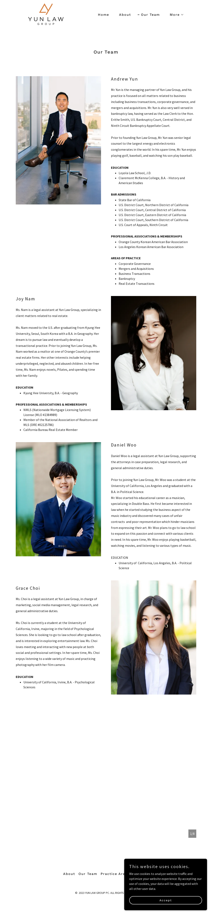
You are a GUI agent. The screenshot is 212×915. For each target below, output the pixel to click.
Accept (165, 900)
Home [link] (103, 15)
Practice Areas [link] (115, 874)
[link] (46, 14)
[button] (175, 14)
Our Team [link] (150, 15)
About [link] (125, 15)
